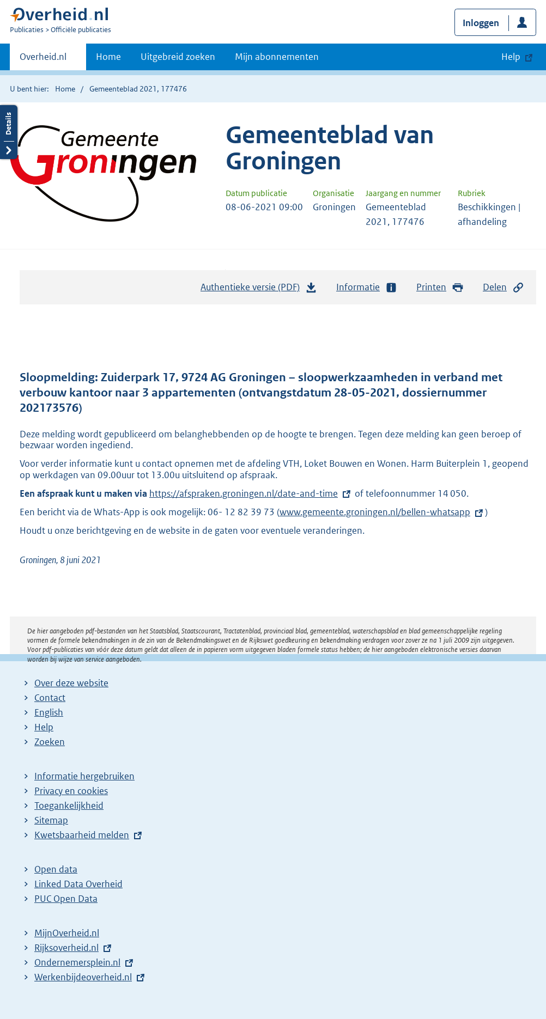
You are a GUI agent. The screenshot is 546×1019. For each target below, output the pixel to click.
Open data (55, 869)
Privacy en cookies (71, 791)
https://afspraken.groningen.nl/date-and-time (243, 493)
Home (108, 57)
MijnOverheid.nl (66, 933)
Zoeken (49, 742)
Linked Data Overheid (78, 884)
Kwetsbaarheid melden (81, 835)
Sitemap (51, 820)
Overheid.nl (43, 60)
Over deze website (71, 683)
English (48, 712)
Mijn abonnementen (277, 57)
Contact (49, 698)
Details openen (8, 132)
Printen (440, 287)
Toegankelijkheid (69, 805)
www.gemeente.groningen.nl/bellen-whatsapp (375, 512)
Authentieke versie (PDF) (259, 290)
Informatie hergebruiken (84, 776)
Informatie (366, 287)
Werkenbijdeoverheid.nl (83, 977)
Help (43, 727)
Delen (503, 287)
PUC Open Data (66, 899)
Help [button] (510, 57)
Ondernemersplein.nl (77, 962)
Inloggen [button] (481, 23)
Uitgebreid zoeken (178, 57)
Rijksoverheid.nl (66, 948)
